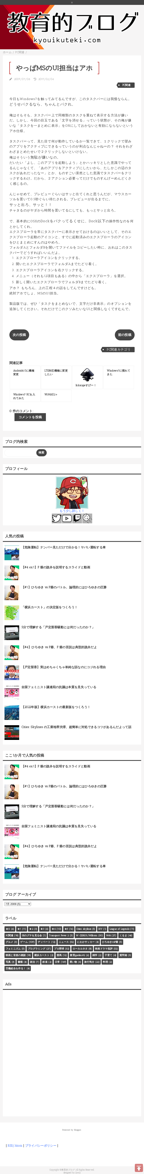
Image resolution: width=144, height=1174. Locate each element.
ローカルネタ (80, 948)
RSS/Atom (15, 1146)
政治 (32, 962)
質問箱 (123, 955)
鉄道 (45, 962)
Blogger (77, 1130)
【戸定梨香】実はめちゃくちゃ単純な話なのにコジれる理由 (63, 667)
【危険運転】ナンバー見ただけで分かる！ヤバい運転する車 (63, 547)
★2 (31, 929)
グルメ (9, 942)
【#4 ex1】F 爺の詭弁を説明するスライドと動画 (55, 567)
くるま (123, 935)
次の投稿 (19, 335)
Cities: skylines (83, 929)
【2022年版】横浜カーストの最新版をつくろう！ (56, 707)
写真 (8, 962)
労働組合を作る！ (16, 968)
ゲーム (24, 942)
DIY (100, 929)
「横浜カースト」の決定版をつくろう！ (49, 607)
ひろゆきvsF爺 (110, 942)
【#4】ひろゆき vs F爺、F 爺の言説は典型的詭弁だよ (59, 647)
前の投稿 (124, 335)
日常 (57, 962)
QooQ (78, 1172)
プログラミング (36, 948)
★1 (19, 929)
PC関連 (126, 85)
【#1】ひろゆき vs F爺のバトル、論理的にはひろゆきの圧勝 (64, 587)
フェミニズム (13, 948)
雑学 (94, 955)
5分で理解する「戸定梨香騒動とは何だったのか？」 (58, 627)
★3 (42, 929)
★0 (8, 929)
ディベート (44, 942)
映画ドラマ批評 (104, 948)
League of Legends (119, 929)
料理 (105, 962)
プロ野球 (59, 948)
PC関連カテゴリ (119, 349)
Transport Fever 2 (59, 935)
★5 (66, 929)
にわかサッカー (86, 942)
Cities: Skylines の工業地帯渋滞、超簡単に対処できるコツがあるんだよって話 (76, 727)
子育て (108, 955)
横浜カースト (41, 955)
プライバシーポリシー (40, 1146)
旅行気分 (89, 962)
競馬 (59, 955)
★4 (54, 929)
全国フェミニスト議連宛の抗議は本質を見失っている (58, 687)
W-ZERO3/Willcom (86, 935)
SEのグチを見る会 (32, 935)
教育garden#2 (77, 955)
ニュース (64, 942)
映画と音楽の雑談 (16, 955)
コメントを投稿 (30, 417)
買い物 (73, 962)
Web (108, 935)
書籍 (20, 962)
